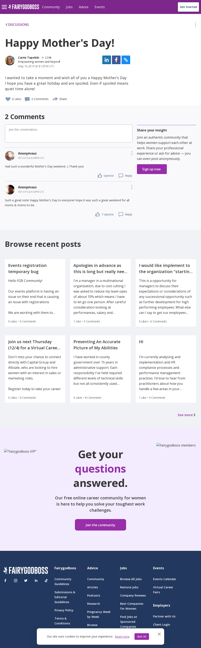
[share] (55, 98)
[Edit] (195, 25)
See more (187, 415)
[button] (195, 25)
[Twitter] (26, 580)
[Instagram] (15, 580)
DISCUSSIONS (17, 25)
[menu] (5, 3)
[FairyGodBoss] (25, 571)
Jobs (69, 7)
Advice (83, 7)
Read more (122, 637)
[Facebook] (5, 580)
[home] (23, 9)
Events (100, 7)
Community (51, 7)
